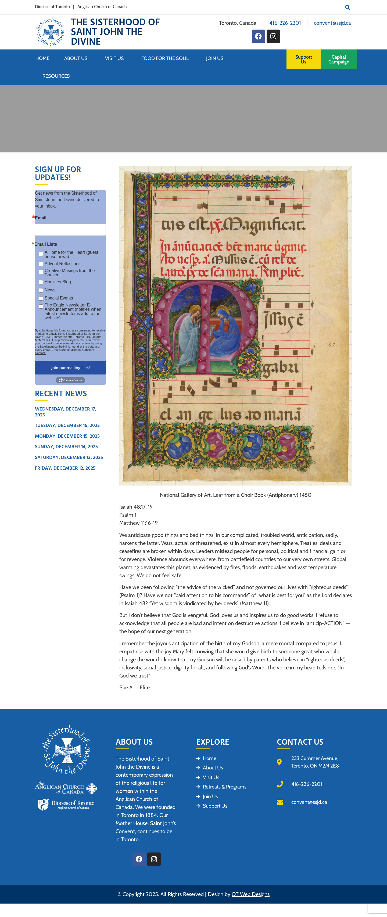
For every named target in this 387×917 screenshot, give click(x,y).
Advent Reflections (62, 263)
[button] (347, 7)
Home (42, 58)
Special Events (59, 298)
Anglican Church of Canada (102, 6)
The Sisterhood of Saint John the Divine (115, 32)
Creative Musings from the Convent (70, 273)
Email (40, 218)
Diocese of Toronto (52, 6)
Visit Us (116, 58)
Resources (56, 76)
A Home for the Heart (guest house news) (71, 254)
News (50, 290)
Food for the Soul (166, 58)
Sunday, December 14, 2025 (66, 446)
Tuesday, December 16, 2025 (67, 425)
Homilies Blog (58, 282)
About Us (77, 58)
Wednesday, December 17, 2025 (65, 412)
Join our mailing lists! (70, 367)
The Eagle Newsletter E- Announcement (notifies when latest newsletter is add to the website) (73, 311)
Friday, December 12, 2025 (65, 468)
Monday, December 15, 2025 (67, 436)
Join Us (216, 58)
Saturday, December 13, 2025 (69, 457)
